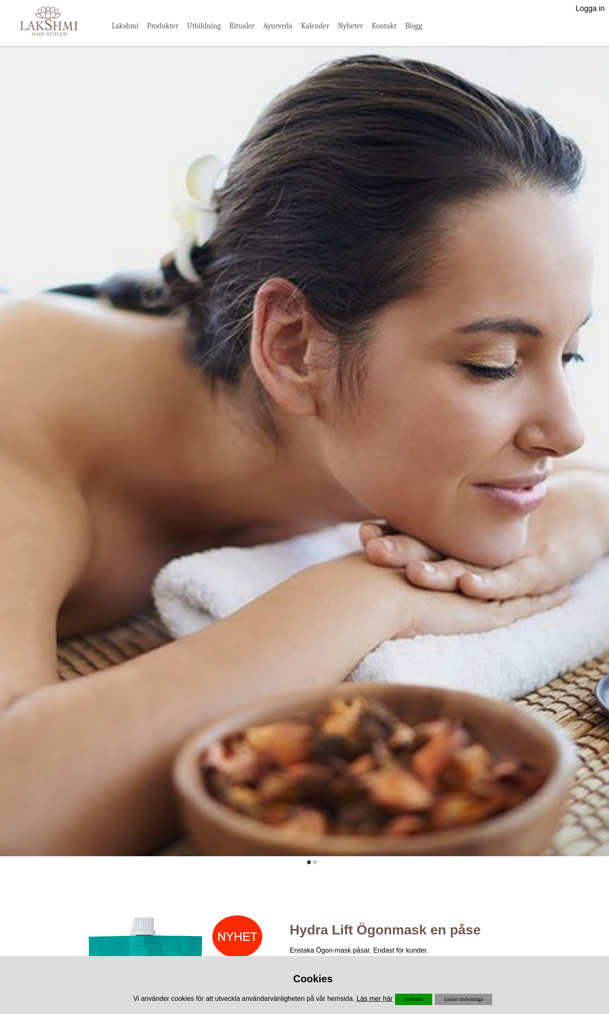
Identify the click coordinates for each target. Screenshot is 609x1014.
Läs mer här (374, 998)
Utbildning (204, 26)
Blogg (413, 26)
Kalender (315, 26)
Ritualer (242, 26)
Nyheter (350, 26)
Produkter (162, 26)
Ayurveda (278, 26)
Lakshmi (125, 26)
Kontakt (383, 26)
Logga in (590, 8)
